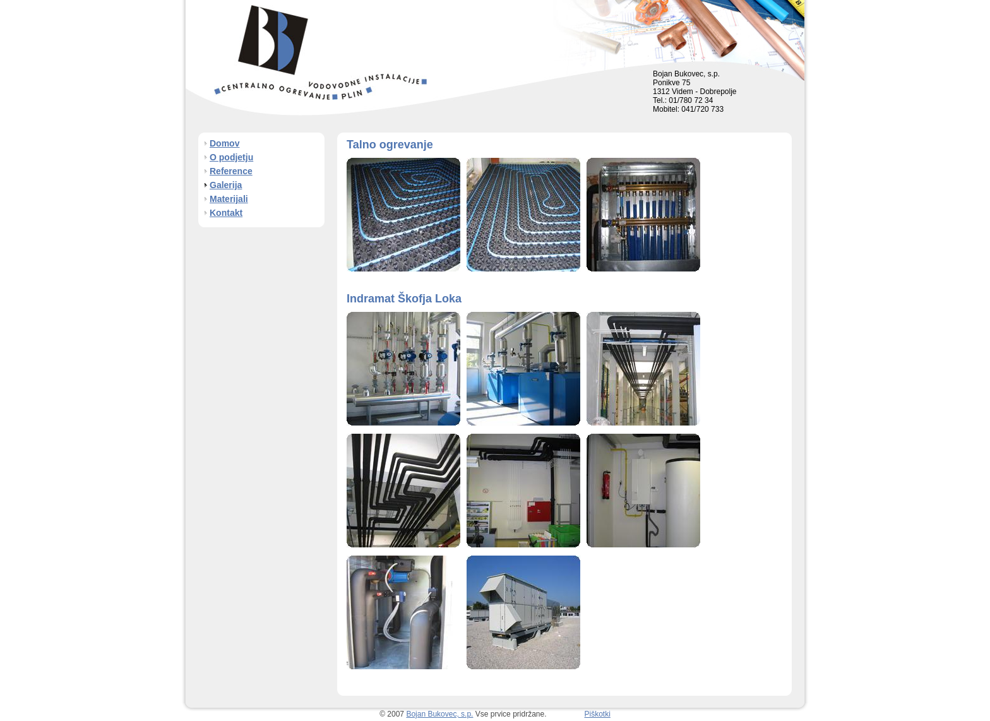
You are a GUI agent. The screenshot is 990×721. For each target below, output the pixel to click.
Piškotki (598, 714)
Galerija (226, 185)
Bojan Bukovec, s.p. (439, 714)
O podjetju (231, 157)
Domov (224, 143)
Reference (231, 171)
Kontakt (226, 213)
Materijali (229, 199)
